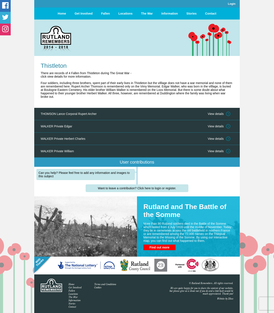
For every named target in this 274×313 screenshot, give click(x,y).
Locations (125, 13)
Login (231, 3)
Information (169, 13)
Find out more (159, 247)
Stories (191, 13)
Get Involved (83, 13)
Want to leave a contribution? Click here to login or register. (137, 188)
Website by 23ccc (225, 298)
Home (62, 13)
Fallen (105, 13)
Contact (210, 13)
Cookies (97, 287)
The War (147, 13)
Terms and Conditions (105, 284)
